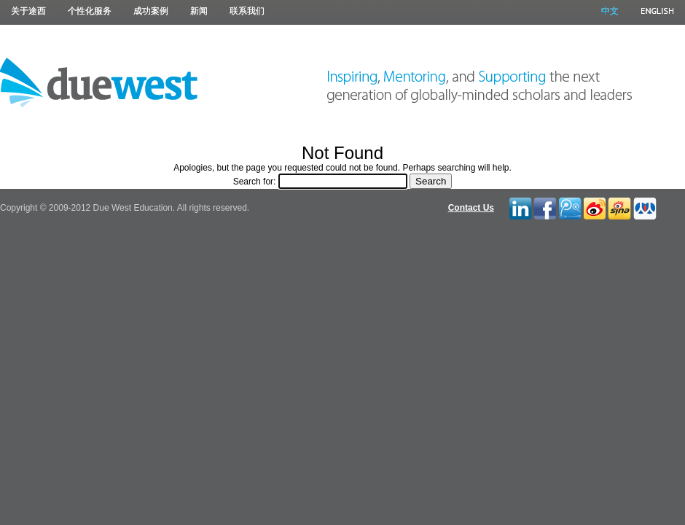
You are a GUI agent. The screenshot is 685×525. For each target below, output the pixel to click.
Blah (619, 207)
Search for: (254, 181)
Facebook (544, 207)
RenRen (643, 207)
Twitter (595, 207)
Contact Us (471, 207)
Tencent (569, 207)
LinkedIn (520, 207)
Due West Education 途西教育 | (99, 81)
